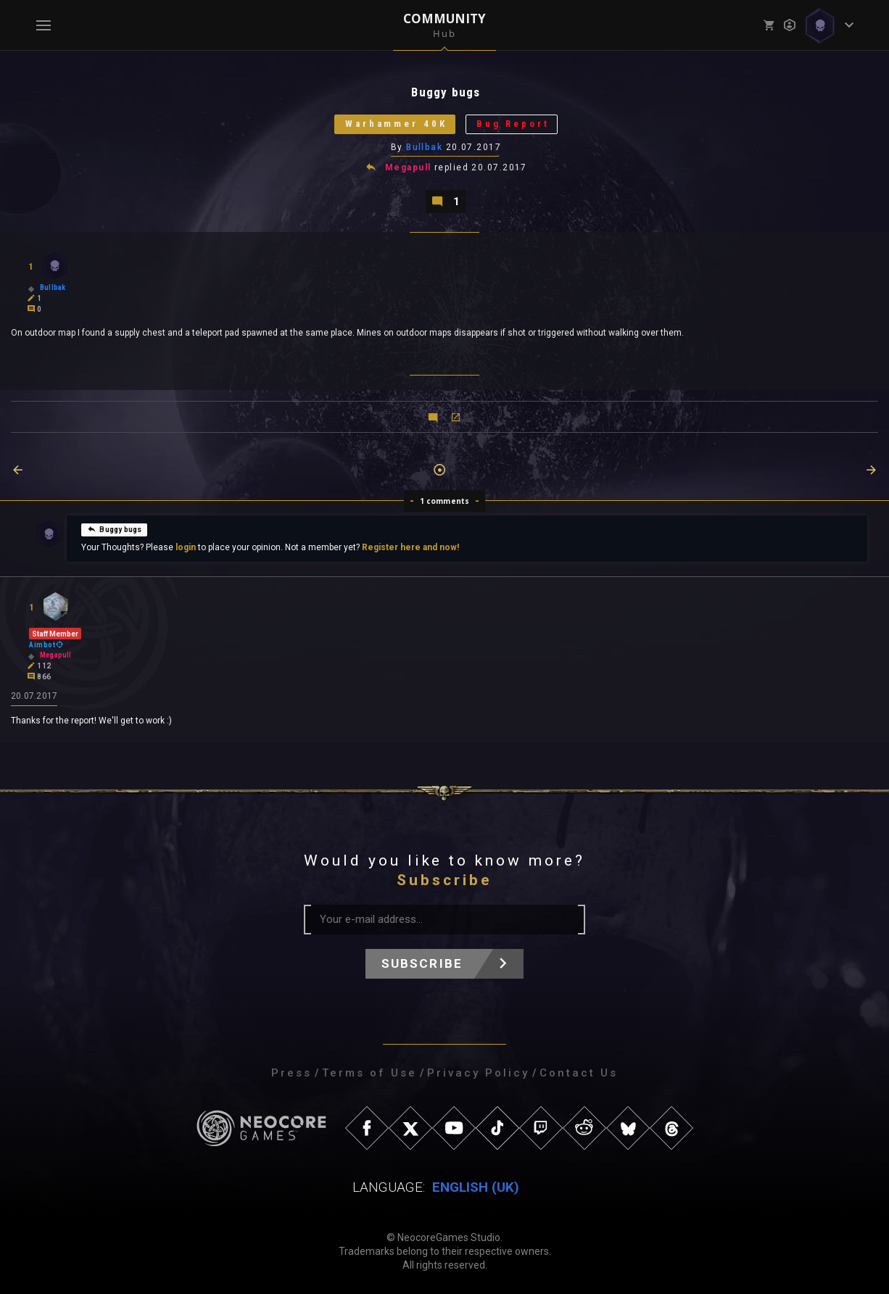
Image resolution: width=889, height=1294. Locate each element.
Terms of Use (369, 1072)
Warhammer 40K (395, 124)
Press (291, 1072)
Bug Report (513, 124)
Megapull (408, 168)
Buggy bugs (114, 529)
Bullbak (424, 147)
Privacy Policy (478, 1072)
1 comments (445, 501)
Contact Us (578, 1072)
